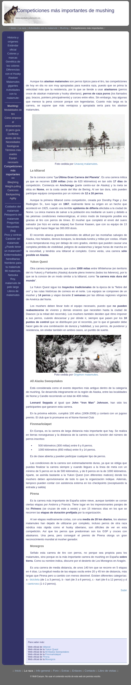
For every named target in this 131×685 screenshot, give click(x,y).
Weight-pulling (13, 186)
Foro (56, 670)
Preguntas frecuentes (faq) (13, 226)
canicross (33, 583)
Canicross (12, 190)
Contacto (90, 670)
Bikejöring (13, 182)
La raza (22, 28)
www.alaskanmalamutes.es (27, 18)
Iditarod (46, 647)
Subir (124, 590)
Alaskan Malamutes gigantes (13, 81)
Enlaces (77, 670)
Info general (43, 670)
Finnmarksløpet (53, 654)
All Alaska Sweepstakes (57, 652)
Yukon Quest (51, 649)
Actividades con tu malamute (42, 28)
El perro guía (13, 130)
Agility (13, 198)
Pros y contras (12, 234)
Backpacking (13, 194)
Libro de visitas (107, 670)
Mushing (64, 28)
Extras (65, 670)
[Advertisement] (57, 56)
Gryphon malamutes (86, 374)
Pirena (46, 657)
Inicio (13, 28)
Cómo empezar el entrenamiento (13, 122)
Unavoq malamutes (85, 163)
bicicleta (35, 579)
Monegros (50, 659)
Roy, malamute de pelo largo (13, 282)
